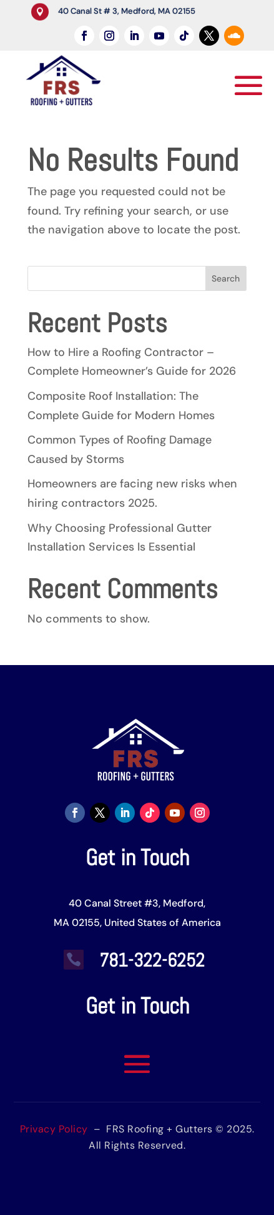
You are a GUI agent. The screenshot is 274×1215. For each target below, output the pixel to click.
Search (226, 278)
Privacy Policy (54, 1129)
